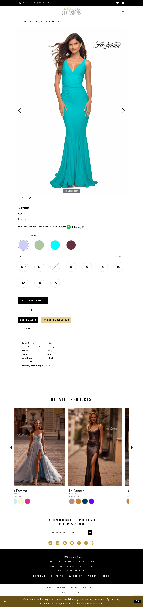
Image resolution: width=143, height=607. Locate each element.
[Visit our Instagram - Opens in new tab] (57, 542)
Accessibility (89, 587)
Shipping (57, 576)
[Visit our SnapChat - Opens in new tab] (65, 542)
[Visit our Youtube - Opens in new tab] (72, 542)
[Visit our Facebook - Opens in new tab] (86, 542)
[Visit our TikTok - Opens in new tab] (50, 542)
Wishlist (75, 576)
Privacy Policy (74, 587)
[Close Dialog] (5, 601)
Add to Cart (28, 320)
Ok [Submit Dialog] (138, 601)
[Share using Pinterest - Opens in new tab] (30, 197)
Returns (39, 576)
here (101, 603)
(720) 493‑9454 (71, 556)
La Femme (38, 21)
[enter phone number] (71, 532)
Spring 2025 (55, 21)
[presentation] (43, 447)
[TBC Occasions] (71, 11)
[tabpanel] (71, 111)
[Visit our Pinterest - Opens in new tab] (79, 542)
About (92, 576)
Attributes (26, 328)
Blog (106, 576)
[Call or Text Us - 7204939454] (34, 3)
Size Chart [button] (120, 257)
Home (24, 21)
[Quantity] (27, 310)
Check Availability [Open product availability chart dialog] (33, 300)
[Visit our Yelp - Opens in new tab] (93, 542)
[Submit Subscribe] (90, 532)
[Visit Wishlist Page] (117, 3)
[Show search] (123, 11)
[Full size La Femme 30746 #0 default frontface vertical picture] (71, 111)
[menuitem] (34, 3)
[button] (123, 3)
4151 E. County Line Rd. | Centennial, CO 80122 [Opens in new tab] (71, 562)
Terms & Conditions (56, 587)
